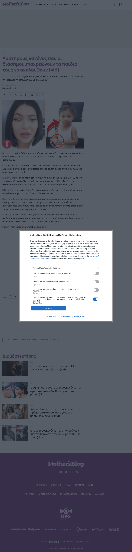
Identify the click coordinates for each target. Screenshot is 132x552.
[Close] (107, 235)
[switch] (96, 273)
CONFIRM (48, 308)
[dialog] (66, 276)
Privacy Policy (79, 317)
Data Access (66, 317)
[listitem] (66, 268)
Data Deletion (52, 317)
